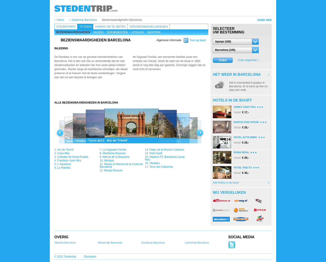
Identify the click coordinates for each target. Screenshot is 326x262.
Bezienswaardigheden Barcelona (122, 19)
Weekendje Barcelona (110, 242)
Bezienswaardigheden (73, 32)
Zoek (223, 60)
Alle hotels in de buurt (226, 182)
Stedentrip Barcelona (84, 19)
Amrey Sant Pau (245, 107)
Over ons (264, 20)
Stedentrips (65, 26)
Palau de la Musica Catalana (166, 149)
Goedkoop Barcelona (153, 242)
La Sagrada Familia (114, 149)
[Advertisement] (131, 92)
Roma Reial (241, 152)
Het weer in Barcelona (237, 74)
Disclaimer (90, 256)
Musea (98, 32)
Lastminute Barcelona (197, 242)
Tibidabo (154, 163)
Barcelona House (246, 122)
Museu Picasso (113, 170)
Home (60, 19)
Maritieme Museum (114, 153)
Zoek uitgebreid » (248, 60)
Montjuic (109, 160)
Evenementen (117, 32)
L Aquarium (64, 164)
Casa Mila (63, 153)
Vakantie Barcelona (65, 242)
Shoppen (154, 32)
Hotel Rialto (243, 167)
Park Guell (155, 153)
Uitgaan (137, 32)
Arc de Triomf (65, 149)
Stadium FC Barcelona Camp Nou (165, 158)
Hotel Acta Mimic (245, 137)
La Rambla (63, 167)
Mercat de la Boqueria (116, 156)
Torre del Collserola (161, 166)
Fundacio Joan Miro (69, 160)
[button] (236, 42)
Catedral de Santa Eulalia (72, 156)
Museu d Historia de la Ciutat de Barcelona (121, 165)
